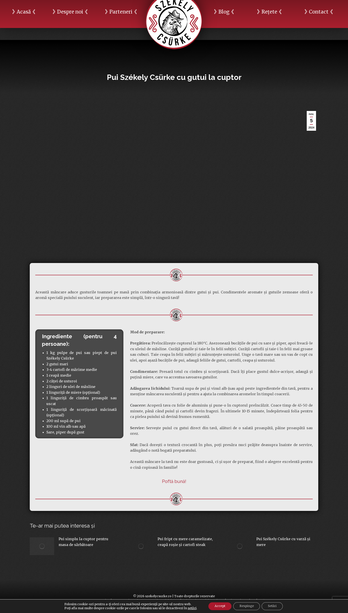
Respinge (246, 606)
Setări (273, 606)
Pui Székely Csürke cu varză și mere (283, 542)
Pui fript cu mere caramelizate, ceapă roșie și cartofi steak (185, 542)
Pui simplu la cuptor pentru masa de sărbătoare (83, 542)
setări (190, 608)
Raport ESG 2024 (284, 6)
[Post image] (42, 546)
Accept (218, 606)
